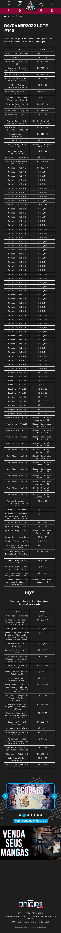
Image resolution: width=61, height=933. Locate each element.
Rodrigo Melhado (39, 927)
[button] (20, 815)
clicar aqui (38, 41)
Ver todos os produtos (30, 821)
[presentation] (5, 796)
